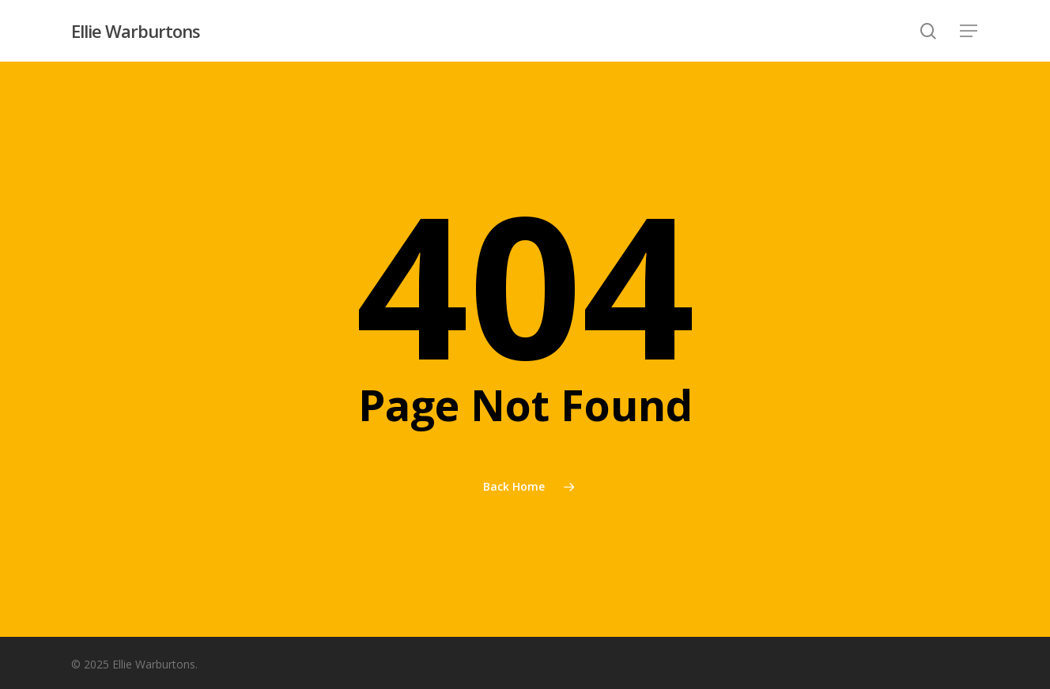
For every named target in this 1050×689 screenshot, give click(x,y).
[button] (969, 31)
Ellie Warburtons (135, 31)
